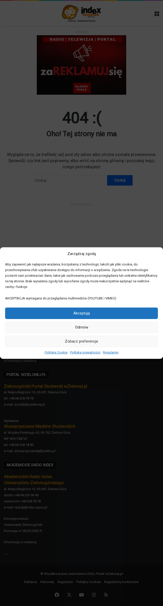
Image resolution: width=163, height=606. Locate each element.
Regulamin (111, 352)
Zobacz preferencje (81, 341)
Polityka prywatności (85, 352)
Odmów (81, 327)
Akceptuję (81, 313)
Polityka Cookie (56, 352)
